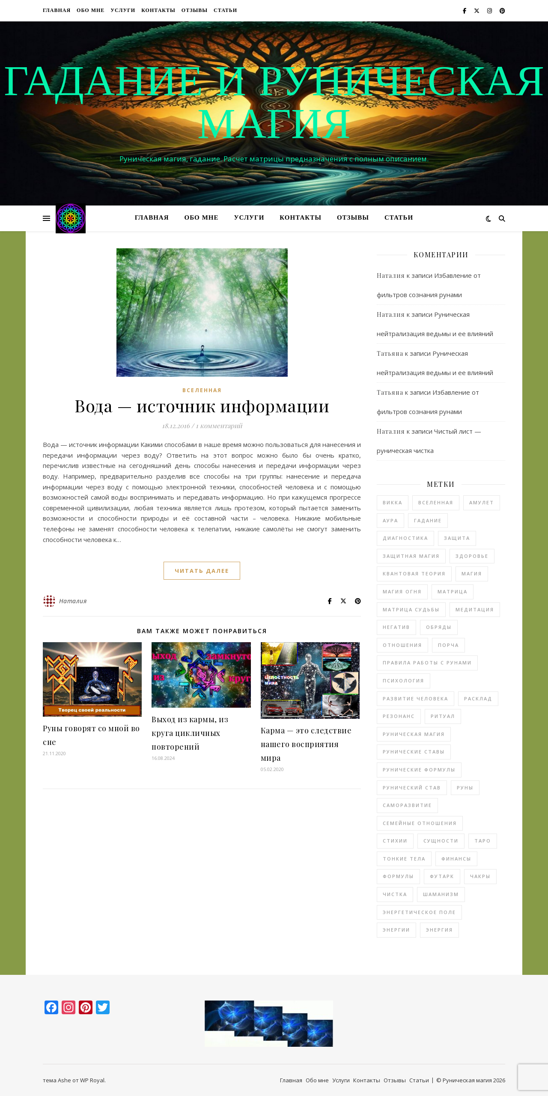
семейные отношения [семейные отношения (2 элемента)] (420, 823)
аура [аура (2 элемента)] (390, 520)
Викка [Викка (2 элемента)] (392, 502)
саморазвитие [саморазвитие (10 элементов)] (407, 805)
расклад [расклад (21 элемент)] (478, 698)
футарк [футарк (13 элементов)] (442, 876)
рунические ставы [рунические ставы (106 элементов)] (414, 751)
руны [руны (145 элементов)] (465, 787)
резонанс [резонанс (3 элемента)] (399, 716)
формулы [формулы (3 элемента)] (398, 876)
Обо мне (90, 11)
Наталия (73, 601)
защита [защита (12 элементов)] (457, 538)
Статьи (225, 11)
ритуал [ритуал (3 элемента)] (443, 716)
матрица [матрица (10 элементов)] (453, 591)
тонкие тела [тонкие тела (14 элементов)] (404, 858)
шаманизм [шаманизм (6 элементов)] (441, 894)
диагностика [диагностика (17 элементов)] (405, 538)
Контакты (158, 11)
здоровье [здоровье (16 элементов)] (472, 556)
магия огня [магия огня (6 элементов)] (402, 591)
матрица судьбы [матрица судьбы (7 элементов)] (411, 609)
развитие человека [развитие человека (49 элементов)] (415, 698)
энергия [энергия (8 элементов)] (439, 929)
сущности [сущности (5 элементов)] (441, 840)
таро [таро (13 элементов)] (482, 840)
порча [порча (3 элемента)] (448, 645)
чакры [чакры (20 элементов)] (480, 876)
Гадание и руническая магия (274, 106)
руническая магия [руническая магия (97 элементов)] (414, 734)
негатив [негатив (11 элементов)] (396, 627)
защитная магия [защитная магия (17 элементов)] (411, 556)
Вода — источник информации (201, 405)
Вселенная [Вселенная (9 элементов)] (435, 502)
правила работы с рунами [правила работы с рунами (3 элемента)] (427, 662)
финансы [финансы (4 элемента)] (456, 858)
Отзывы (195, 11)
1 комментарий (219, 425)
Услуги (122, 11)
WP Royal (92, 1080)
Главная (57, 11)
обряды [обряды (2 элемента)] (439, 627)
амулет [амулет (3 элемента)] (481, 502)
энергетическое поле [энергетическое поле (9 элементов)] (419, 912)
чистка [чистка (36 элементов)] (395, 894)
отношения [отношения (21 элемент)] (402, 645)
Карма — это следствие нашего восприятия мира (306, 744)
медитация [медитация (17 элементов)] (475, 609)
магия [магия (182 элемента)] (472, 573)
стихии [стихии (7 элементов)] (395, 840)
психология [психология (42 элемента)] (403, 680)
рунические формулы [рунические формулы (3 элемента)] (419, 769)
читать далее (202, 571)
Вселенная (202, 390)
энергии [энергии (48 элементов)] (396, 929)
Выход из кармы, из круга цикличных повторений (190, 733)
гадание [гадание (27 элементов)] (428, 520)
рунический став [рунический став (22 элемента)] (412, 787)
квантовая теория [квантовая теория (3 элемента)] (414, 573)
